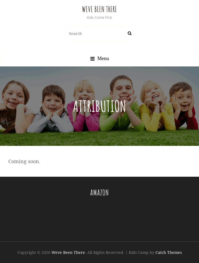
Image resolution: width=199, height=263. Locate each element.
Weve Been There (99, 9)
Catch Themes (169, 252)
